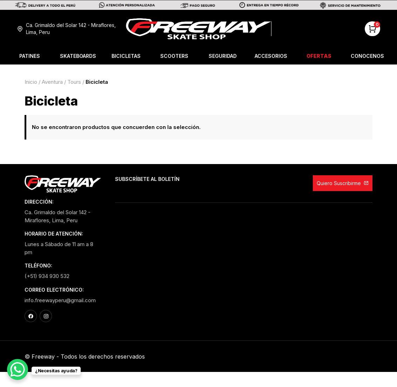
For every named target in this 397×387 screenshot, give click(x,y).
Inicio (31, 82)
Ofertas (319, 56)
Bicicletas (126, 56)
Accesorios (271, 56)
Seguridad (223, 56)
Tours (74, 82)
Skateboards (78, 56)
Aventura (52, 82)
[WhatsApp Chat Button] (17, 369)
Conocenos (367, 56)
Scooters (174, 56)
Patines (29, 56)
